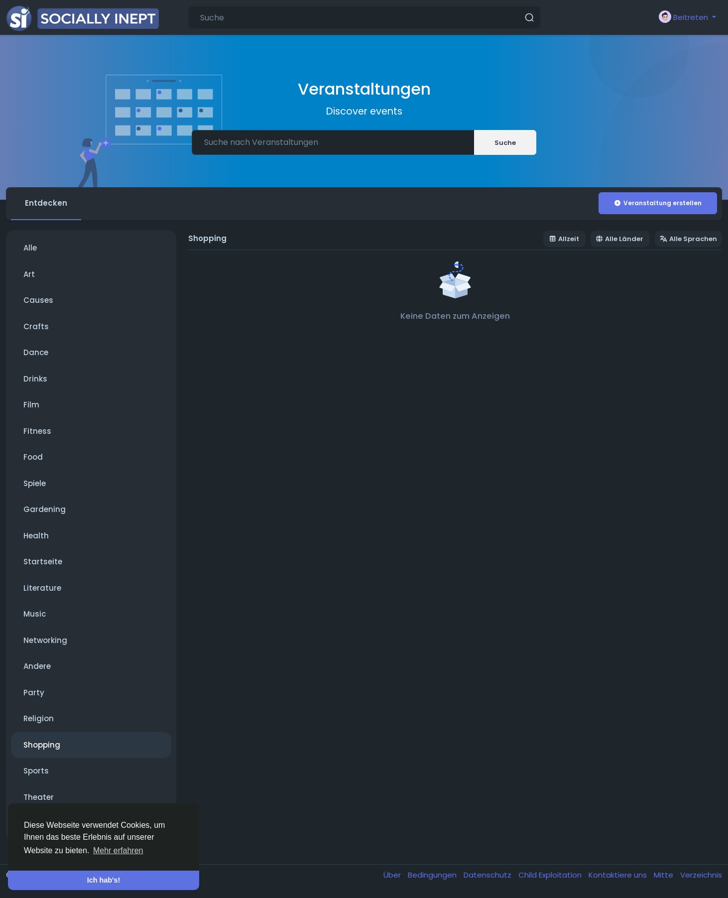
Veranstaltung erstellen (657, 203)
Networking (45, 640)
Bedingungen (433, 875)
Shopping (41, 745)
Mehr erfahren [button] (118, 850)
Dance (35, 352)
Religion (38, 718)
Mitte (664, 875)
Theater (38, 797)
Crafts (36, 326)
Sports (36, 771)
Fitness (37, 431)
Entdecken (46, 203)
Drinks (35, 379)
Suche (505, 142)
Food (33, 457)
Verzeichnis (701, 875)
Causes (38, 300)
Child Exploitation (551, 875)
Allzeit (564, 239)
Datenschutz (488, 875)
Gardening (44, 509)
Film (31, 404)
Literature (42, 588)
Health (36, 535)
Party (33, 692)
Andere (37, 666)
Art (29, 274)
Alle (30, 248)
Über (393, 875)
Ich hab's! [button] (104, 880)
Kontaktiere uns (619, 875)
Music (34, 614)
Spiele (34, 483)
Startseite (42, 561)
